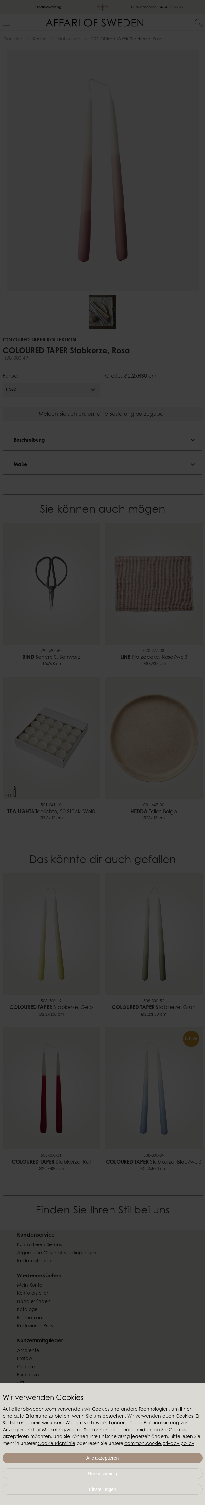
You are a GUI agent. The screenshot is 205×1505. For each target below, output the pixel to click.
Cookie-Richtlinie (56, 1444)
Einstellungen (102, 1489)
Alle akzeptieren (102, 1458)
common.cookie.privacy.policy (159, 1444)
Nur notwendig (102, 1473)
